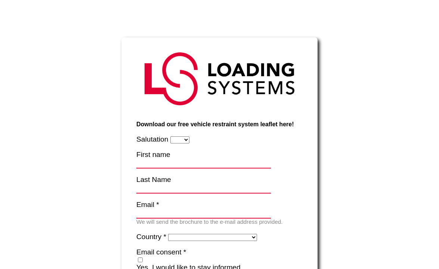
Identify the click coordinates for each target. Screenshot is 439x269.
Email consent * (161, 252)
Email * (147, 204)
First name (153, 154)
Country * (151, 237)
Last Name (153, 179)
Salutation (152, 139)
